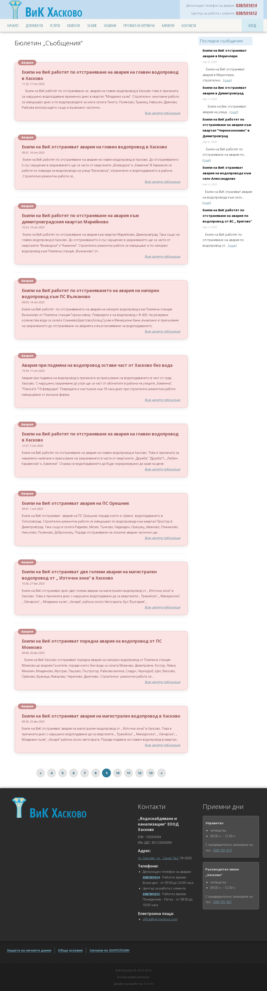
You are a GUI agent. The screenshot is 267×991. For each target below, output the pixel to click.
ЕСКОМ (148, 984)
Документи (34, 25)
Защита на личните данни (29, 950)
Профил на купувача (139, 25)
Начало (13, 25)
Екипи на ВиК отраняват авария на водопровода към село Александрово (227, 173)
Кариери (168, 25)
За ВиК (92, 25)
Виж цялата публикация (162, 113)
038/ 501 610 (222, 850)
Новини (110, 25)
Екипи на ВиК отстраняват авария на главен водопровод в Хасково (94, 147)
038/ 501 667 (222, 902)
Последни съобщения (221, 41)
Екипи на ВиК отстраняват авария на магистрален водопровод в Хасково (101, 716)
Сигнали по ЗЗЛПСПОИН (110, 950)
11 (128, 773)
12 (139, 773)
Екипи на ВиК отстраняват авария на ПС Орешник (75, 503)
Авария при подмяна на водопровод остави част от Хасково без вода (97, 365)
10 (117, 773)
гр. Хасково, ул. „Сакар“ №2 (158, 858)
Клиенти (73, 25)
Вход (252, 25)
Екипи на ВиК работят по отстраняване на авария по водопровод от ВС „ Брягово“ (227, 215)
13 (150, 773)
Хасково (53, 11)
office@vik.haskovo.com (160, 919)
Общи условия (70, 950)
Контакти (189, 25)
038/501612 (246, 13)
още (227, 80)
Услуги (55, 25)
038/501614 (246, 5)
